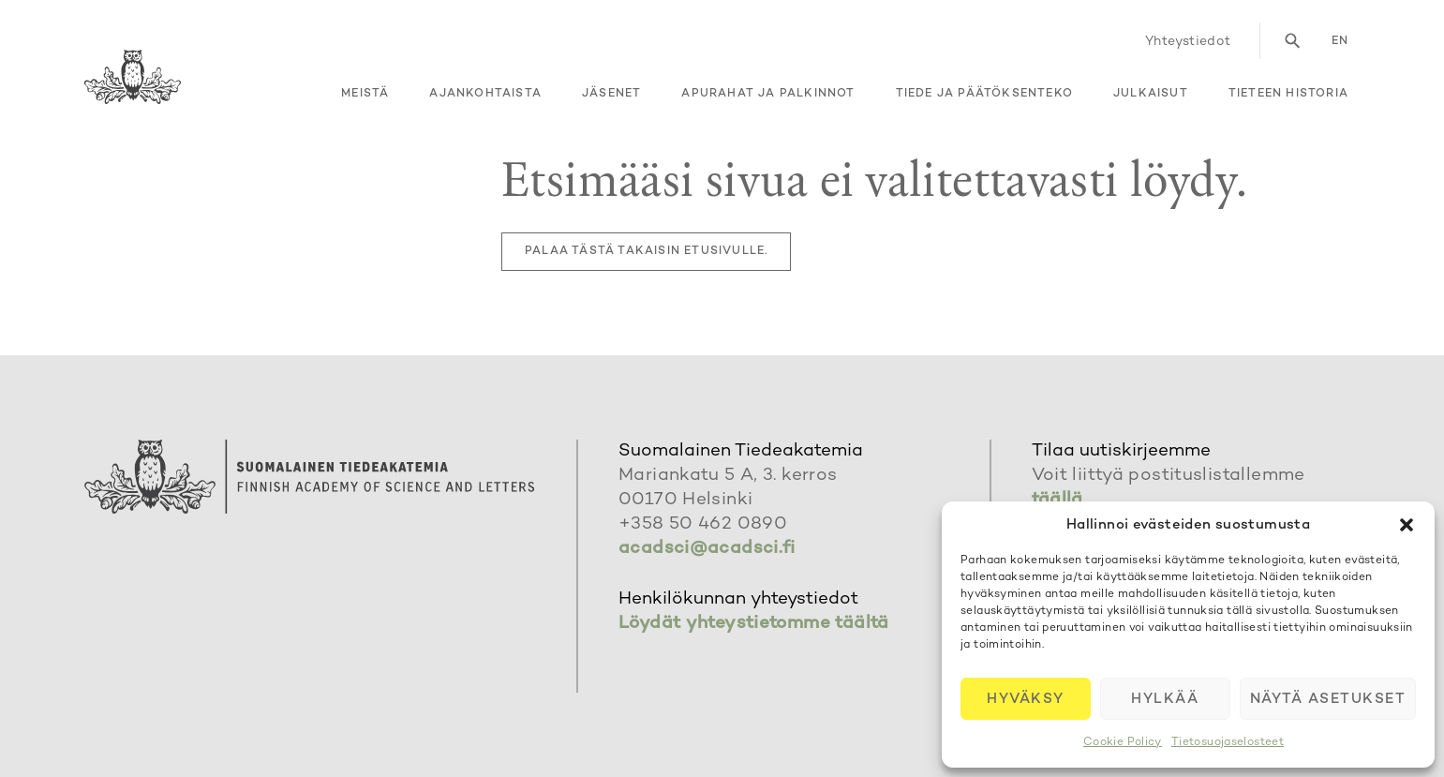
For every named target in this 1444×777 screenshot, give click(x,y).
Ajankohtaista (485, 94)
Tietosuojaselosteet (1227, 743)
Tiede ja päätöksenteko (984, 94)
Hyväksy (1025, 699)
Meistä (365, 94)
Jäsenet (611, 94)
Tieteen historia (1288, 94)
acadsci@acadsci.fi (707, 549)
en (1340, 42)
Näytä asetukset (1328, 699)
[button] (1406, 525)
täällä (1057, 500)
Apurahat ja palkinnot (768, 94)
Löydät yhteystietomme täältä (753, 624)
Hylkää (1164, 699)
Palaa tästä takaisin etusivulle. (646, 252)
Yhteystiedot (1188, 42)
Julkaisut (1150, 94)
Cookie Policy (1122, 743)
